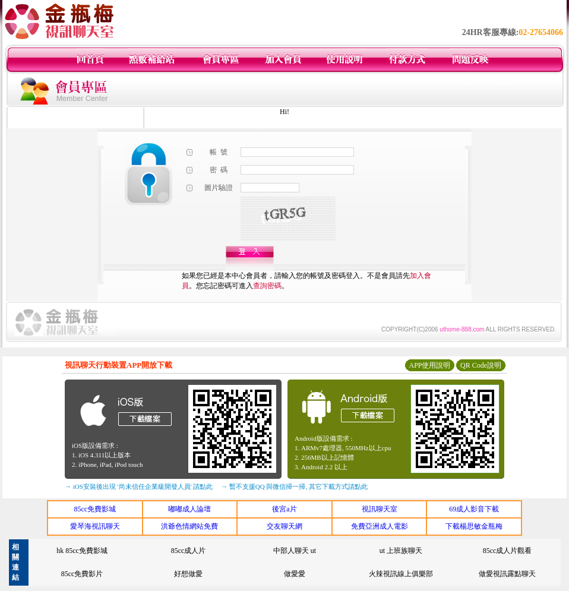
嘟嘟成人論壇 (189, 509)
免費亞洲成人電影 (379, 526)
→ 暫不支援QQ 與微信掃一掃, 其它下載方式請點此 (294, 486)
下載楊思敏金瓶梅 (473, 526)
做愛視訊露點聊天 (507, 574)
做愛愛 (294, 574)
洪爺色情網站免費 (189, 526)
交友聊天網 (284, 526)
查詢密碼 (267, 286)
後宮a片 (284, 509)
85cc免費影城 (95, 509)
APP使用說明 (429, 365)
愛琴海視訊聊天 (95, 526)
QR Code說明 (480, 365)
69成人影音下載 (474, 509)
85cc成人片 (188, 550)
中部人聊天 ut (294, 550)
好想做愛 (188, 574)
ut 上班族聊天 (401, 550)
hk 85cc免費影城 (82, 550)
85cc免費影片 (82, 574)
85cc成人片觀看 (507, 550)
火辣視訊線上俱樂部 (401, 574)
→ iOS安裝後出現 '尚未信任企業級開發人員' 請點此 (139, 486)
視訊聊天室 (379, 509)
